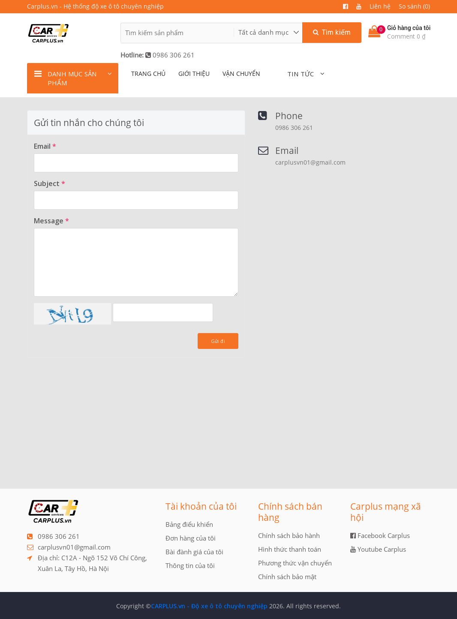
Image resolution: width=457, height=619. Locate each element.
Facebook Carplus (380, 535)
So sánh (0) (414, 6)
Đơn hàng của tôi (190, 538)
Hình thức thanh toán (289, 549)
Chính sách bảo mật (287, 576)
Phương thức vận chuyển (295, 563)
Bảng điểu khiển (189, 524)
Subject (49, 183)
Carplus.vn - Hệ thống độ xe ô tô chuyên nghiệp (95, 6)
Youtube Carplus (378, 549)
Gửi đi (218, 341)
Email (45, 146)
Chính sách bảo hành (289, 535)
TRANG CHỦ (148, 73)
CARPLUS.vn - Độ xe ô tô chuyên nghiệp (209, 606)
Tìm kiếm (332, 32)
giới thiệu (194, 73)
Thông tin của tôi (190, 565)
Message (51, 220)
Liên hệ (380, 6)
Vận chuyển (241, 73)
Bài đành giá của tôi (194, 551)
